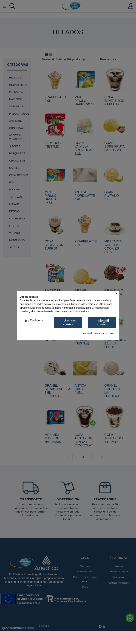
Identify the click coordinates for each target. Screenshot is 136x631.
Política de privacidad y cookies (99, 333)
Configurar (34, 320)
